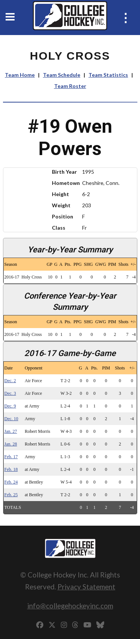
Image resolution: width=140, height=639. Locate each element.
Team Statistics (108, 75)
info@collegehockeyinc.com (70, 605)
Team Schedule (61, 75)
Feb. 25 (11, 494)
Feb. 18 (11, 469)
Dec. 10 (11, 418)
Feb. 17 (11, 456)
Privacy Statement (86, 586)
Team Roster (70, 86)
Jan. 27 (10, 431)
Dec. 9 (10, 406)
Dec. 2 (10, 380)
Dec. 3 (10, 393)
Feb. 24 (11, 482)
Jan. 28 (10, 444)
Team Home (20, 75)
